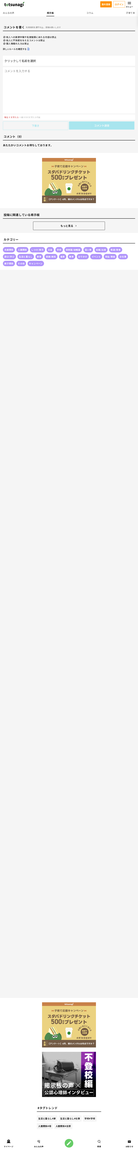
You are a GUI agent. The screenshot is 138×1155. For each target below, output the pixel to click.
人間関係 (22, 249)
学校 (59, 249)
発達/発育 (116, 249)
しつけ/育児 (37, 249)
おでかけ (82, 256)
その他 (21, 263)
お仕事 (122, 256)
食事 (62, 256)
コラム (89, 12)
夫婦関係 (8, 249)
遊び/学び (9, 256)
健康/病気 (51, 256)
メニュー (129, 4)
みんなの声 (8, 12)
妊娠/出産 (101, 249)
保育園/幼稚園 (73, 249)
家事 (39, 256)
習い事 (88, 249)
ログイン (119, 4)
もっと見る (69, 226)
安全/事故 (110, 256)
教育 (71, 256)
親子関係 (8, 263)
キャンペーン (36, 263)
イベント (96, 256)
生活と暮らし (26, 256)
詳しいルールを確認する (16, 48)
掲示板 (50, 12)
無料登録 (106, 4)
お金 (50, 249)
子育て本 (130, 12)
